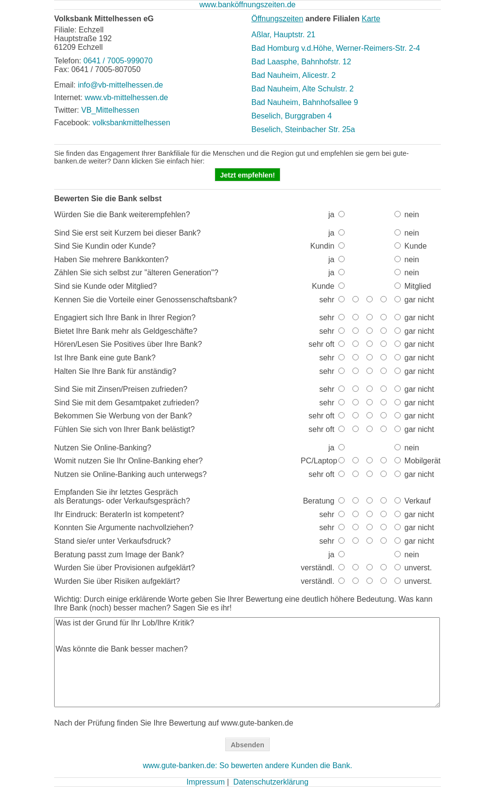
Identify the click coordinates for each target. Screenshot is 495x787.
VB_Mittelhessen (110, 110)
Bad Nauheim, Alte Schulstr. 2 (302, 89)
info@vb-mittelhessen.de (120, 85)
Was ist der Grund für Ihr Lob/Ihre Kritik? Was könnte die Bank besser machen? (247, 662)
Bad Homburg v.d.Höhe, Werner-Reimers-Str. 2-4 (335, 48)
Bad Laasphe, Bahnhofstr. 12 (301, 62)
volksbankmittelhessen (131, 123)
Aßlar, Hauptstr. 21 (283, 34)
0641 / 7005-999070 (117, 61)
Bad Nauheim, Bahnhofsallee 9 (304, 102)
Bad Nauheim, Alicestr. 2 (293, 75)
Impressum (206, 782)
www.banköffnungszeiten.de (248, 4)
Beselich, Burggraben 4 (291, 116)
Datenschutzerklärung (270, 782)
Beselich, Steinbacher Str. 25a (303, 129)
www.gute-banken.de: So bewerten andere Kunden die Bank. (247, 765)
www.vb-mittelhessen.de (126, 97)
